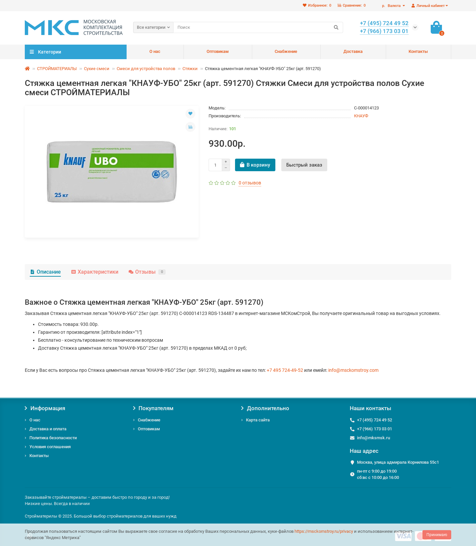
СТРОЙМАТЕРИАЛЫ (57, 68)
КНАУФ (361, 115)
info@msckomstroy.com (353, 370)
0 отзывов (250, 182)
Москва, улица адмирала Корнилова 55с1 (398, 462)
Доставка (353, 51)
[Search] (258, 27)
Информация (45, 408)
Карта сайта (258, 419)
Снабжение (286, 51)
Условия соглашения (50, 446)
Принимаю (436, 534)
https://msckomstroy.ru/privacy (324, 531)
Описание (45, 272)
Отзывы (147, 272)
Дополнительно (265, 408)
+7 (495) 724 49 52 (374, 419)
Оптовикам (218, 51)
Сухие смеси (96, 68)
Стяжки (190, 68)
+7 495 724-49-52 (285, 370)
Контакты (418, 51)
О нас (154, 51)
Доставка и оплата (47, 428)
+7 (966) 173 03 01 (374, 428)
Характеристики (94, 272)
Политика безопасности (53, 437)
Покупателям (153, 408)
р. (392, 6)
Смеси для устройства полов (146, 68)
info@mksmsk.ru (373, 437)
